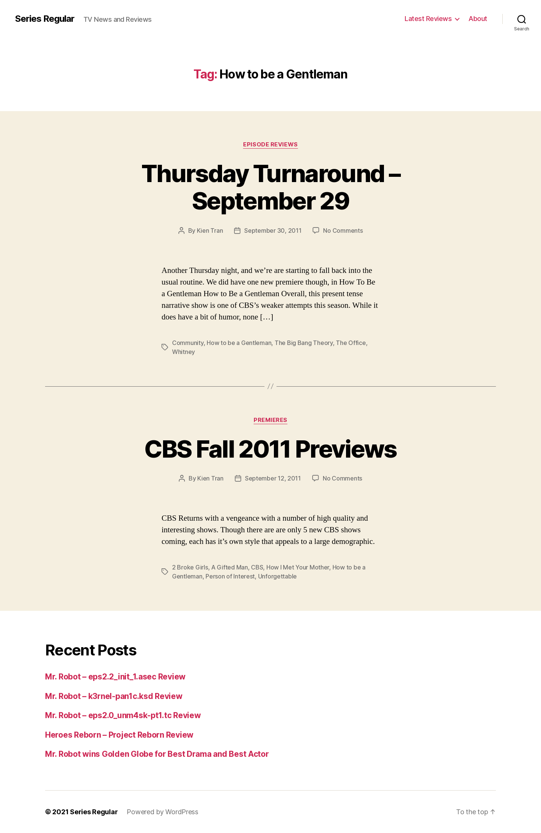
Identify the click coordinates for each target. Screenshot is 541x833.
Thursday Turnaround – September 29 (270, 187)
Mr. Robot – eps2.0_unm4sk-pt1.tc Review (123, 715)
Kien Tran (210, 230)
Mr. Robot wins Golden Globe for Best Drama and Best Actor (157, 754)
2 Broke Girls (190, 567)
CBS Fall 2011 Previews (270, 448)
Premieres (270, 420)
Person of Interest (230, 576)
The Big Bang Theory (304, 342)
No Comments (343, 230)
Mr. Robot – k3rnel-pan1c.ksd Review (114, 696)
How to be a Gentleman (239, 342)
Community (188, 342)
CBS (257, 567)
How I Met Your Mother (297, 567)
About (477, 19)
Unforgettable (277, 576)
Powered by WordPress (162, 812)
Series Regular (44, 18)
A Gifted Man (229, 567)
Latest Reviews (428, 19)
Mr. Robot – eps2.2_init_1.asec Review (115, 676)
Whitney (183, 351)
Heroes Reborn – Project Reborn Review (119, 735)
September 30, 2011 (272, 230)
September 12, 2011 (273, 478)
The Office (351, 342)
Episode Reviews (270, 144)
